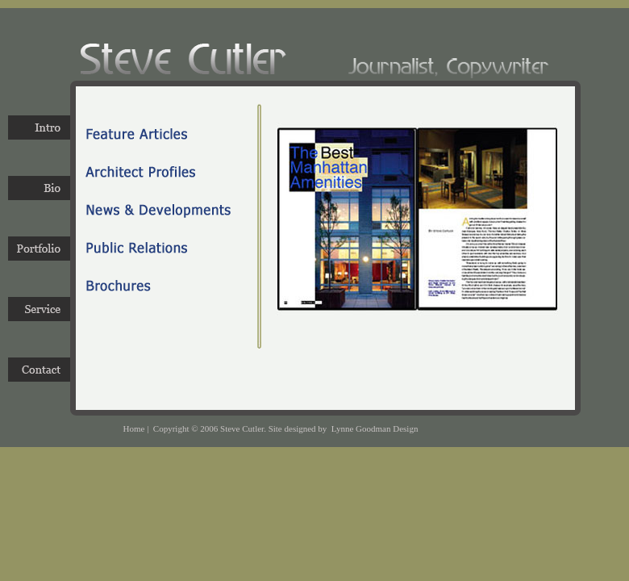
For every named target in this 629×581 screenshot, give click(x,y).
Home (134, 428)
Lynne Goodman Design (375, 428)
